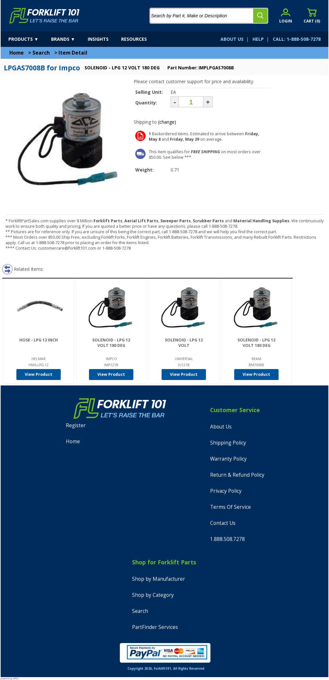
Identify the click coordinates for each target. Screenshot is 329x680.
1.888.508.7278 (227, 539)
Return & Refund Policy (237, 475)
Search (41, 52)
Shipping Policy (228, 442)
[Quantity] (191, 101)
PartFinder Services (155, 627)
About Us (221, 426)
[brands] (68, 39)
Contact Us (223, 523)
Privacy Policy (226, 491)
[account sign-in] (286, 15)
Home (16, 52)
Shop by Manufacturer (158, 579)
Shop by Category (153, 595)
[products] (29, 39)
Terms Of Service (230, 507)
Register (76, 425)
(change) (167, 122)
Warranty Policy (228, 458)
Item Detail (72, 52)
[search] (260, 16)
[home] (44, 16)
